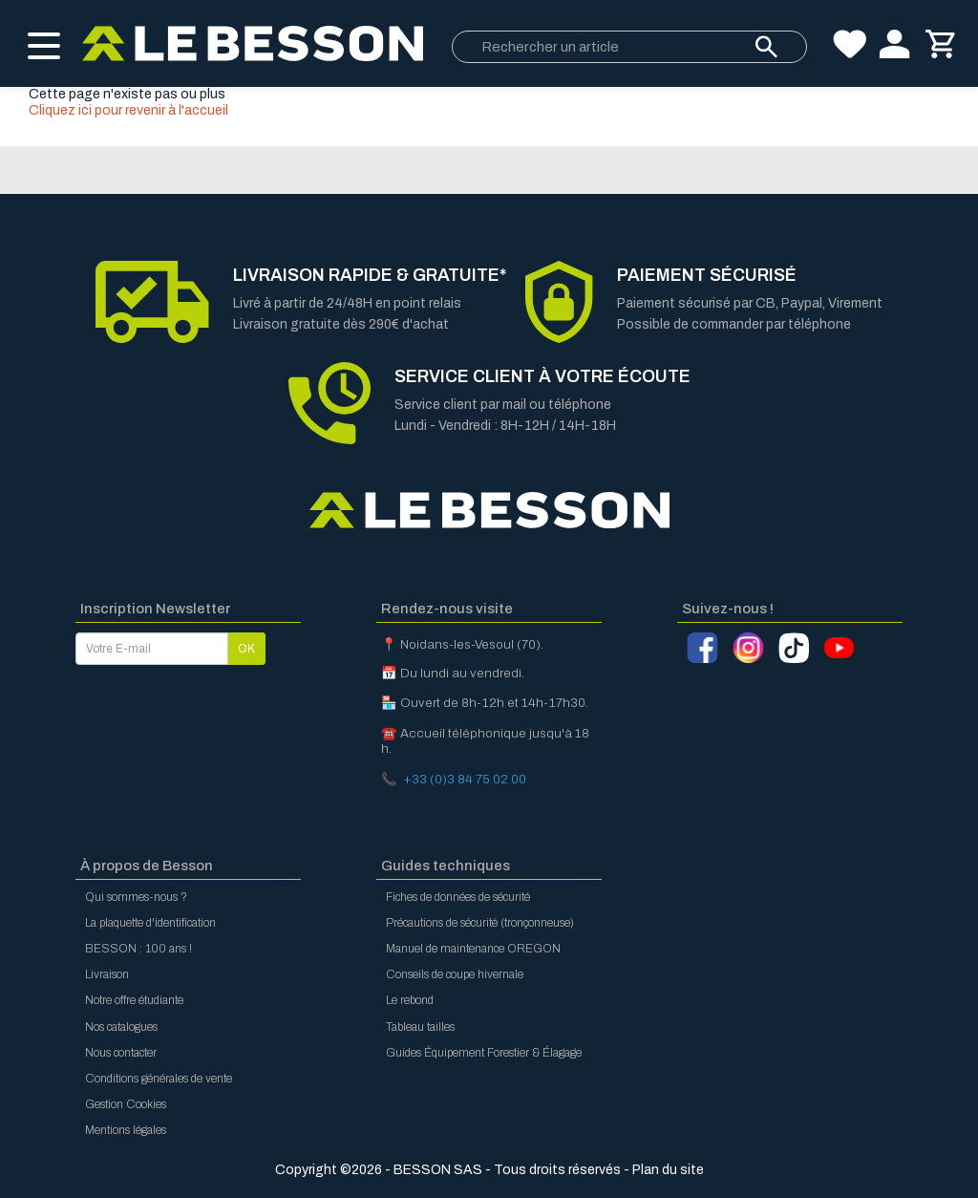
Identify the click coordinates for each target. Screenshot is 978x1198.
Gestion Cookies (125, 1104)
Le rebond (410, 1000)
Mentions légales (125, 1130)
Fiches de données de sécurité (458, 897)
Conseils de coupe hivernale (454, 974)
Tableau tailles (420, 1027)
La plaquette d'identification (150, 923)
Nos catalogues (121, 1027)
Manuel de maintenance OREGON (473, 948)
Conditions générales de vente (158, 1078)
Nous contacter (121, 1052)
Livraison (107, 974)
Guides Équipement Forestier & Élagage (484, 1052)
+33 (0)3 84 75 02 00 (464, 779)
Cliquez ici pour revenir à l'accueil (128, 110)
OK (246, 648)
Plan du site (668, 1170)
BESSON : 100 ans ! (138, 948)
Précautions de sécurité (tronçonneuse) (480, 923)
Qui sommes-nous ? (136, 897)
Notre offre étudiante (134, 1000)
